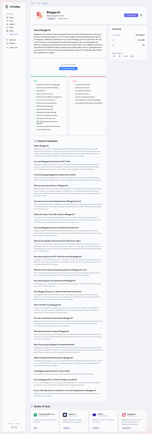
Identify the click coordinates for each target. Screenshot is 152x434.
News (9, 31)
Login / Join (11, 47)
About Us (11, 40)
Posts (9, 27)
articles (126, 56)
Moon (14, 427)
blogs (132, 56)
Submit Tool (11, 34)
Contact (10, 43)
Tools (9, 21)
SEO (114, 56)
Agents (10, 24)
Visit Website (131, 15)
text (119, 56)
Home (10, 17)
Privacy (11, 423)
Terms (17, 423)
